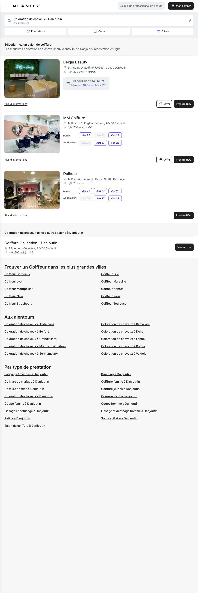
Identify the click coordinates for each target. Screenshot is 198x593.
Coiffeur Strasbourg (18, 303)
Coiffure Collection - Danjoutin (30, 243)
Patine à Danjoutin (17, 418)
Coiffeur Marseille (113, 281)
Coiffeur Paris (110, 296)
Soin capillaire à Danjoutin (119, 418)
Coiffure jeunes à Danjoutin (120, 389)
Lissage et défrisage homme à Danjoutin (129, 411)
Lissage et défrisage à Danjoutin (27, 411)
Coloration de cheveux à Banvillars (125, 324)
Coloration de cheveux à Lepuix (123, 339)
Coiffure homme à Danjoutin (24, 389)
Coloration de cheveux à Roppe (123, 346)
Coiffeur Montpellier (18, 289)
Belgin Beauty (75, 62)
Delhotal (70, 173)
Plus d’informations (15, 103)
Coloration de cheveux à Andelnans (29, 324)
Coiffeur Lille (110, 274)
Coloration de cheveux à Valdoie (123, 353)
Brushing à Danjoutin (116, 374)
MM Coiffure (74, 118)
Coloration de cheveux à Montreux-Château (35, 346)
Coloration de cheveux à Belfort (26, 331)
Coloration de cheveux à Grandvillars (30, 339)
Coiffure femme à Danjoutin (120, 381)
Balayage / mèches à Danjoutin (26, 374)
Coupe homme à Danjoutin (120, 403)
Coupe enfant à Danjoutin (119, 396)
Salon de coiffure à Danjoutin (24, 425)
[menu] (6, 6)
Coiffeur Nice (13, 296)
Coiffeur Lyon (14, 281)
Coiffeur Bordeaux (17, 274)
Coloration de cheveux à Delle (122, 331)
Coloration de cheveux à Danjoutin (28, 396)
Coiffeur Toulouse (113, 303)
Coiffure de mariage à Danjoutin (26, 381)
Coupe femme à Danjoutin (22, 403)
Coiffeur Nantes (112, 289)
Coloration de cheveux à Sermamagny (31, 353)
